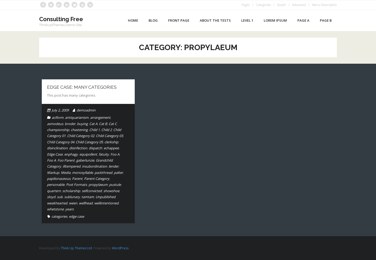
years (69, 209)
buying (82, 123)
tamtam (87, 196)
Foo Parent (66, 160)
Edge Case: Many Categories (82, 87)
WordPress (120, 248)
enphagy (71, 154)
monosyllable (82, 172)
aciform (57, 117)
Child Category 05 (89, 142)
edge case (76, 216)
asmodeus (55, 123)
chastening (79, 129)
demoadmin (86, 110)
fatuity (104, 154)
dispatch (95, 148)
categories (59, 216)
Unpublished (105, 196)
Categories (263, 5)
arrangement (100, 117)
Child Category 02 (80, 135)
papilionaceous (58, 178)
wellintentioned (106, 203)
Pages (246, 5)
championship (58, 129)
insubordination (94, 166)
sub (60, 196)
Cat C (113, 123)
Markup (53, 172)
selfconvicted (92, 190)
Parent (77, 178)
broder (70, 123)
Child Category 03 (109, 135)
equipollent (88, 154)
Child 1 (94, 129)
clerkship (111, 142)
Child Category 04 (60, 142)
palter (118, 172)
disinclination (57, 148)
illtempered (71, 166)
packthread (103, 172)
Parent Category (96, 178)
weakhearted (57, 203)
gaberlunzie (85, 160)
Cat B (103, 123)
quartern (54, 190)
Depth (281, 5)
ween (73, 203)
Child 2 (106, 129)
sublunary (72, 196)
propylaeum (98, 184)
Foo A (114, 154)
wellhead (86, 203)
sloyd (51, 196)
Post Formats (76, 184)
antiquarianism (77, 117)
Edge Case (55, 154)
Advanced (299, 5)
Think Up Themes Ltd (76, 248)
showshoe (111, 190)
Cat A (93, 123)
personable (55, 184)
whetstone (55, 209)
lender (114, 166)
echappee (111, 148)
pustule (115, 184)
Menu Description (324, 5)
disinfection (78, 148)
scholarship (71, 190)
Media (65, 172)
